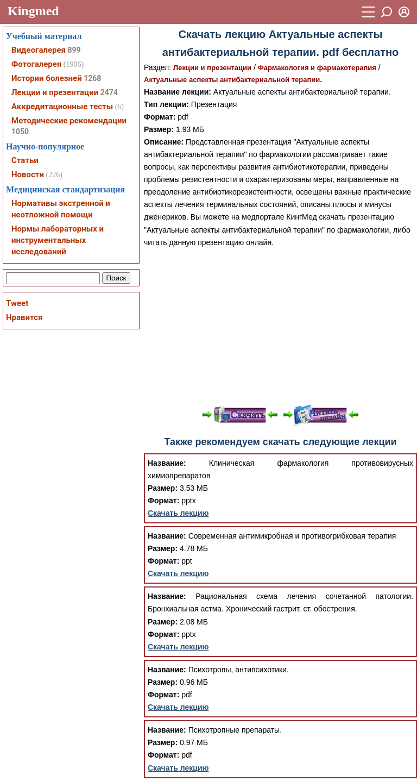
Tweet (17, 303)
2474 (109, 92)
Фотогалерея (36, 64)
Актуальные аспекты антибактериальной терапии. (233, 80)
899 (73, 50)
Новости (27, 174)
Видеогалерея (38, 50)
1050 (20, 131)
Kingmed (33, 11)
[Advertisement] (280, 325)
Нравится (24, 317)
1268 (92, 78)
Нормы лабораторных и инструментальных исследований (57, 240)
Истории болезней (46, 78)
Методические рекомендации (69, 121)
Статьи (25, 160)
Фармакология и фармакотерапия (317, 68)
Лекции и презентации (212, 68)
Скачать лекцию (178, 513)
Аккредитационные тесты (62, 106)
